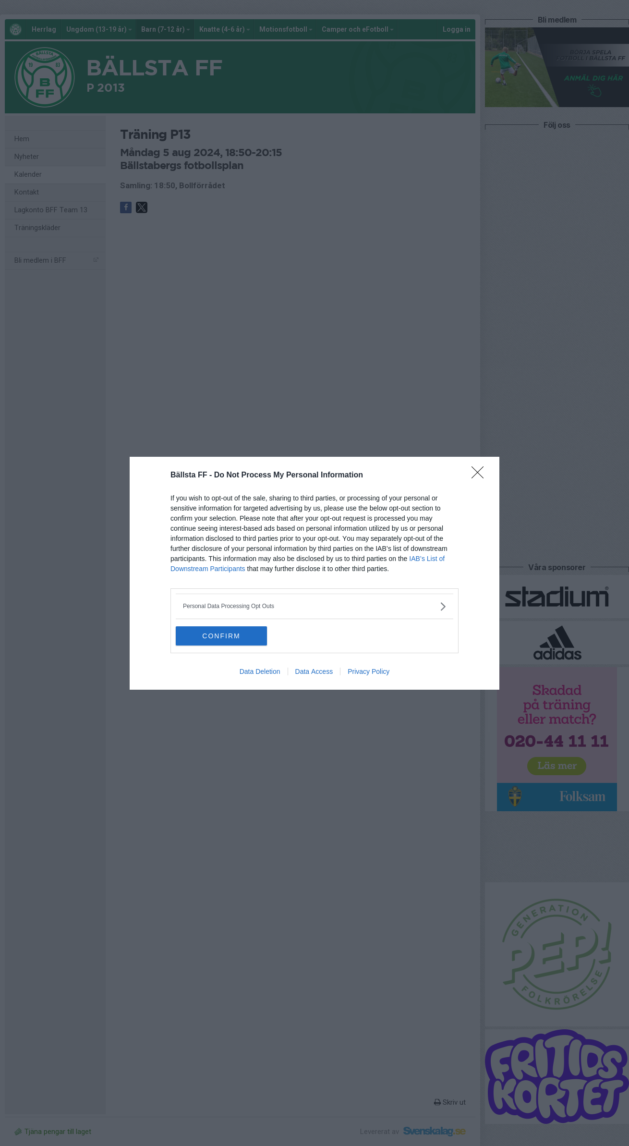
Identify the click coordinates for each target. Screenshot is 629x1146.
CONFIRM (221, 636)
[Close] (481, 475)
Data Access (314, 671)
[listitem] (314, 606)
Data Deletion (260, 671)
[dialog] (314, 573)
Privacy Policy (368, 671)
